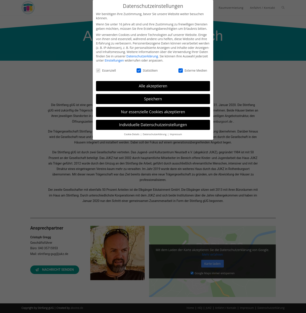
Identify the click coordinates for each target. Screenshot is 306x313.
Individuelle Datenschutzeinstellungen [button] (153, 124)
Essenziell (106, 70)
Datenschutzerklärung (142, 56)
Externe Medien (192, 70)
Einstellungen (114, 60)
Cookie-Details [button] (132, 134)
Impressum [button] (176, 134)
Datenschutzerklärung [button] (155, 134)
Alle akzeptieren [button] (153, 85)
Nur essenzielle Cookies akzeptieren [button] (153, 111)
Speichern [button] (153, 98)
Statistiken (147, 70)
